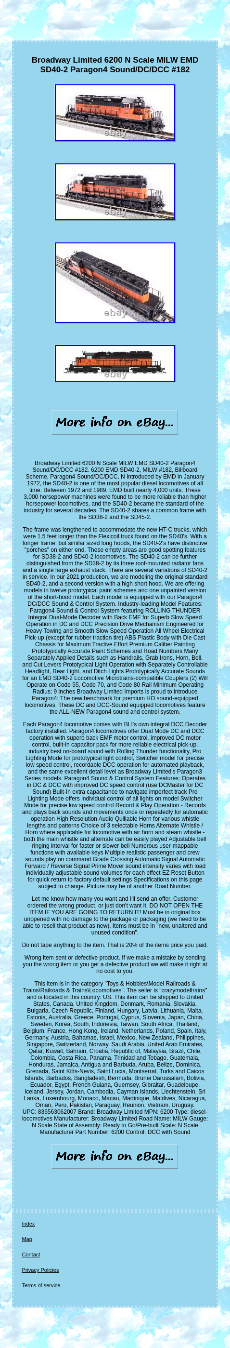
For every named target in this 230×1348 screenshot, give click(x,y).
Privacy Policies (40, 1270)
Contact (31, 1254)
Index (28, 1224)
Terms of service (41, 1285)
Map (27, 1239)
